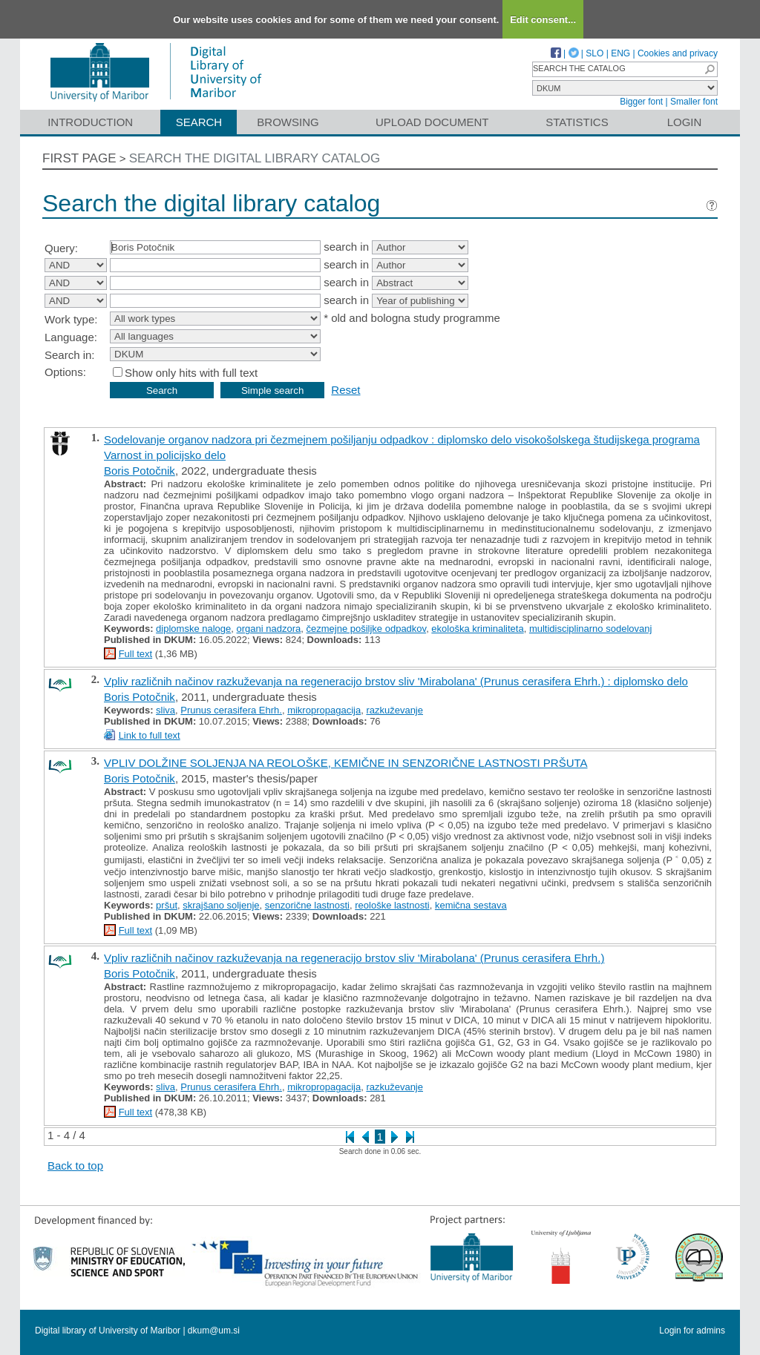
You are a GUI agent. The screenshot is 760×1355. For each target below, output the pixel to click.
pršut (166, 905)
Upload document (432, 122)
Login (684, 122)
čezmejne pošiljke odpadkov (366, 628)
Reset (345, 389)
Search (199, 122)
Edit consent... (543, 19)
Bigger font (641, 101)
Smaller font (694, 101)
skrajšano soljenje (221, 905)
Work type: (71, 319)
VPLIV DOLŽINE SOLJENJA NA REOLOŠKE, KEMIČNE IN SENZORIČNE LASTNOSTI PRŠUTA (346, 762)
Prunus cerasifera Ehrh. (231, 710)
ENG (620, 53)
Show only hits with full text (191, 372)
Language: (71, 337)
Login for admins (692, 1330)
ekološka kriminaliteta (477, 628)
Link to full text (149, 735)
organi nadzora (269, 628)
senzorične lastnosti (307, 905)
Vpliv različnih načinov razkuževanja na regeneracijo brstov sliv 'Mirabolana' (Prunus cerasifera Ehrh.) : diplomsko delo (396, 681)
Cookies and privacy (678, 53)
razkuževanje (394, 710)
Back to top (75, 1165)
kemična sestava (471, 905)
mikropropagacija (324, 710)
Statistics (577, 122)
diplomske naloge (193, 628)
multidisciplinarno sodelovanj (590, 628)
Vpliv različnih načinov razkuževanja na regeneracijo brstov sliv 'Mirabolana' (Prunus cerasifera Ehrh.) (354, 958)
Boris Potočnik (139, 470)
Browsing (287, 122)
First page (79, 158)
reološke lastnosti (392, 905)
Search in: (70, 355)
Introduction (90, 122)
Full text (136, 653)
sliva (165, 710)
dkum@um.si (214, 1330)
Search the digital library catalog (255, 158)
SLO (594, 53)
